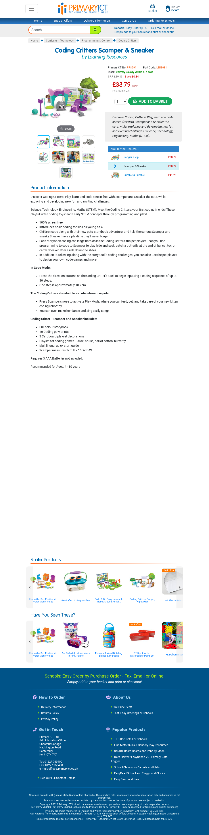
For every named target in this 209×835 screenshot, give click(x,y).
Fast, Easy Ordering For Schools (133, 712)
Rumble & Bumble (134, 175)
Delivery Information (97, 20)
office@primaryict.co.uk (63, 768)
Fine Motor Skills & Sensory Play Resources (141, 745)
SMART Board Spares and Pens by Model (139, 751)
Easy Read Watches (126, 779)
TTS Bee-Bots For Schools (130, 739)
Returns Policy (50, 712)
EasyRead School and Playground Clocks (139, 773)
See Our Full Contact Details (57, 778)
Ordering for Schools (161, 20)
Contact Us (129, 20)
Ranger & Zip (131, 157)
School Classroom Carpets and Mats (137, 767)
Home (38, 20)
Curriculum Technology (60, 40)
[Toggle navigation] (31, 8)
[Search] (95, 30)
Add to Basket (150, 101)
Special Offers (63, 20)
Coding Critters (127, 40)
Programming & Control (96, 40)
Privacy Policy (49, 718)
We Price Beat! (122, 706)
